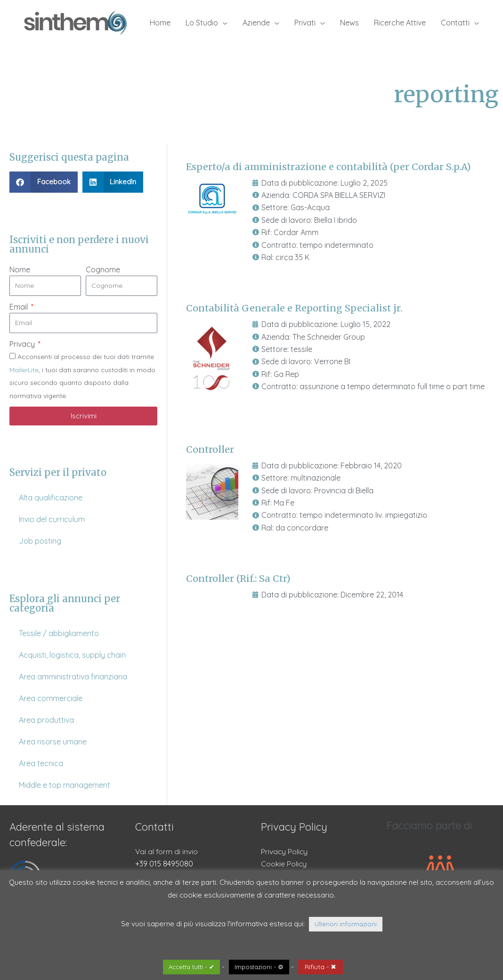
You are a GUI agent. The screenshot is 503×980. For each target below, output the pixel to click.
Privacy (23, 344)
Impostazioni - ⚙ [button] (259, 967)
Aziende (256, 22)
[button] (43, 182)
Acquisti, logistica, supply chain (72, 655)
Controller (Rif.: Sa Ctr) (239, 577)
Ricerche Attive (400, 22)
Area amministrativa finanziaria (73, 676)
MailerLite (24, 370)
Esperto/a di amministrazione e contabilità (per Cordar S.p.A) (330, 166)
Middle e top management (64, 785)
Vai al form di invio (166, 851)
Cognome (103, 269)
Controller (210, 449)
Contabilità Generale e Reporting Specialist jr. (295, 308)
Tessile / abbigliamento (59, 633)
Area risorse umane (53, 741)
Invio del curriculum (52, 519)
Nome (19, 269)
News (349, 22)
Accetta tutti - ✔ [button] (191, 967)
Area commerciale (50, 698)
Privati (305, 22)
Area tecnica (41, 763)
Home (160, 22)
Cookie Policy (284, 863)
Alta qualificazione (50, 497)
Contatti (455, 22)
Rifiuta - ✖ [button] (320, 967)
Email (19, 306)
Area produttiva (46, 720)
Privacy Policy (284, 851)
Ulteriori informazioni (346, 924)
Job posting (40, 541)
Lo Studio (202, 22)
